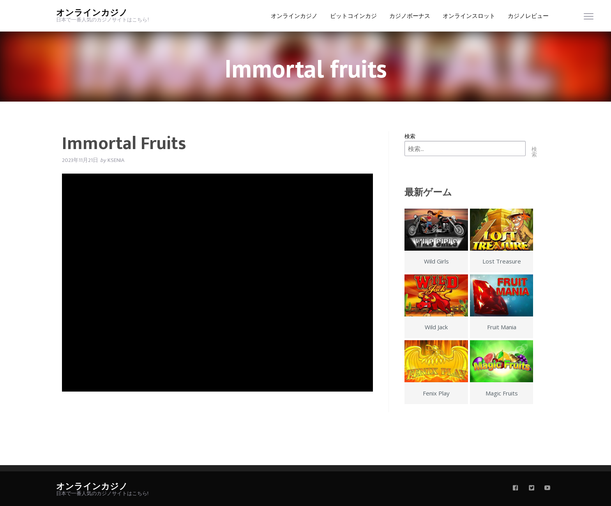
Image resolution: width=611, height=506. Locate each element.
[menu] (588, 18)
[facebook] (515, 488)
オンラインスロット (469, 16)
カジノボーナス (409, 16)
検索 (409, 136)
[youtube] (547, 488)
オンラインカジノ (92, 13)
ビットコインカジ (353, 16)
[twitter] (531, 488)
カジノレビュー (528, 16)
